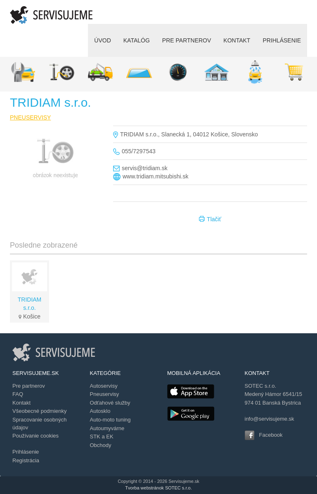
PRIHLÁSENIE (282, 40)
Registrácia (25, 460)
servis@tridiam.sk (145, 168)
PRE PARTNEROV (186, 40)
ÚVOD (102, 40)
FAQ (17, 394)
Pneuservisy (104, 394)
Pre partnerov (28, 386)
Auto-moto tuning (110, 420)
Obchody (100, 445)
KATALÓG (136, 40)
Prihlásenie (25, 452)
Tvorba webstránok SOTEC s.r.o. (158, 487)
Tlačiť (210, 219)
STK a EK (102, 436)
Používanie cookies (35, 436)
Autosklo (100, 411)
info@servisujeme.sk (269, 419)
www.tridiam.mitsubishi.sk (155, 176)
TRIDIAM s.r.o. (30, 303)
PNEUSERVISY (30, 117)
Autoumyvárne (107, 428)
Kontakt (21, 403)
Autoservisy (104, 386)
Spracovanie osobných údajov (39, 424)
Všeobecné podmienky (39, 411)
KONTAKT (236, 40)
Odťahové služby (110, 403)
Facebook (271, 435)
